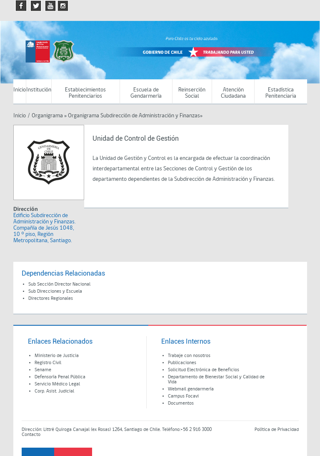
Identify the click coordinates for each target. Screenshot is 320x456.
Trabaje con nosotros (189, 355)
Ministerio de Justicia (57, 355)
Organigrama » (49, 116)
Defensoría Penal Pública (60, 377)
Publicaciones (182, 362)
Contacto (31, 434)
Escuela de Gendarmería (146, 93)
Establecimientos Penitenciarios (85, 93)
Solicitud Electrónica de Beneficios (203, 369)
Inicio (19, 90)
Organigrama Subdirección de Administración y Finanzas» (135, 116)
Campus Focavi (183, 396)
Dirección (25, 209)
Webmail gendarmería (191, 389)
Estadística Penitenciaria (280, 93)
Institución (38, 90)
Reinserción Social (191, 93)
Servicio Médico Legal (57, 384)
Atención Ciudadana (233, 93)
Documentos (181, 403)
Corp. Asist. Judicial (54, 391)
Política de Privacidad (277, 429)
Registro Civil (48, 362)
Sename (43, 369)
